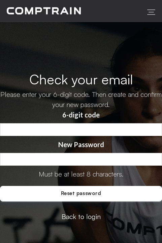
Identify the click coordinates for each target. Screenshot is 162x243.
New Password (81, 144)
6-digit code (81, 115)
